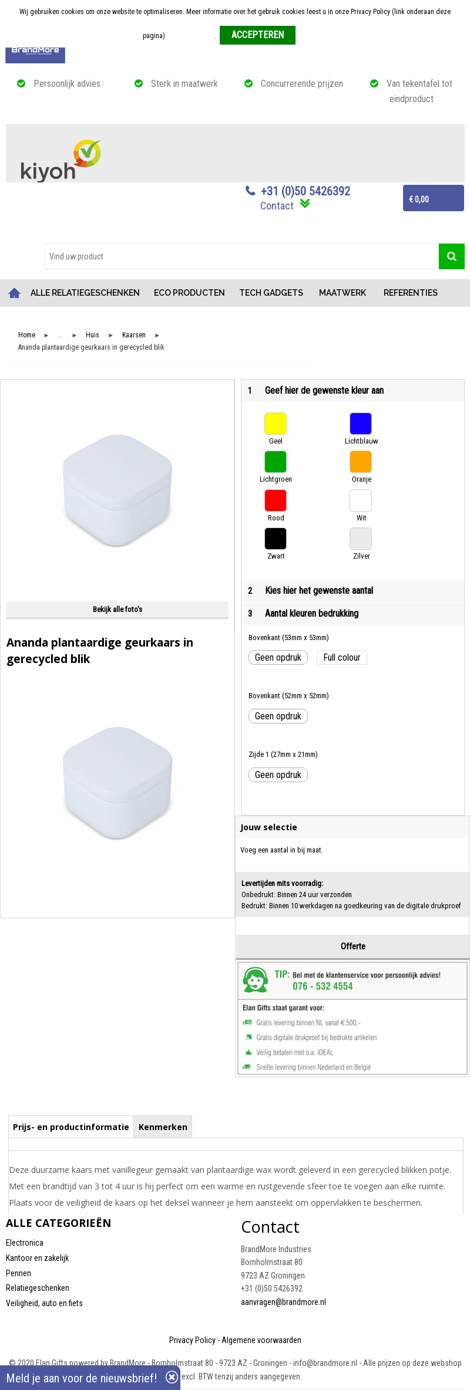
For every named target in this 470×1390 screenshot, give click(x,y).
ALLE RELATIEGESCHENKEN (85, 292)
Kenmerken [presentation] (163, 1126)
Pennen (18, 1273)
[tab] (71, 1126)
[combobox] (241, 256)
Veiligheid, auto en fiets (44, 1303)
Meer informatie (191, 36)
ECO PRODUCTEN (189, 292)
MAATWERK (342, 292)
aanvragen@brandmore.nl (283, 1302)
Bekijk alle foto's (117, 609)
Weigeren (313, 36)
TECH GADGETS (271, 292)
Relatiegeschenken (37, 1288)
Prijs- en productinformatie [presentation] (71, 1126)
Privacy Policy (192, 1340)
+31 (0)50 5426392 (305, 191)
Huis (92, 335)
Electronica (24, 1242)
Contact (277, 205)
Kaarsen (134, 335)
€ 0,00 (419, 199)
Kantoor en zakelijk (37, 1258)
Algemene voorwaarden (261, 1340)
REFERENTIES (411, 292)
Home (15, 293)
